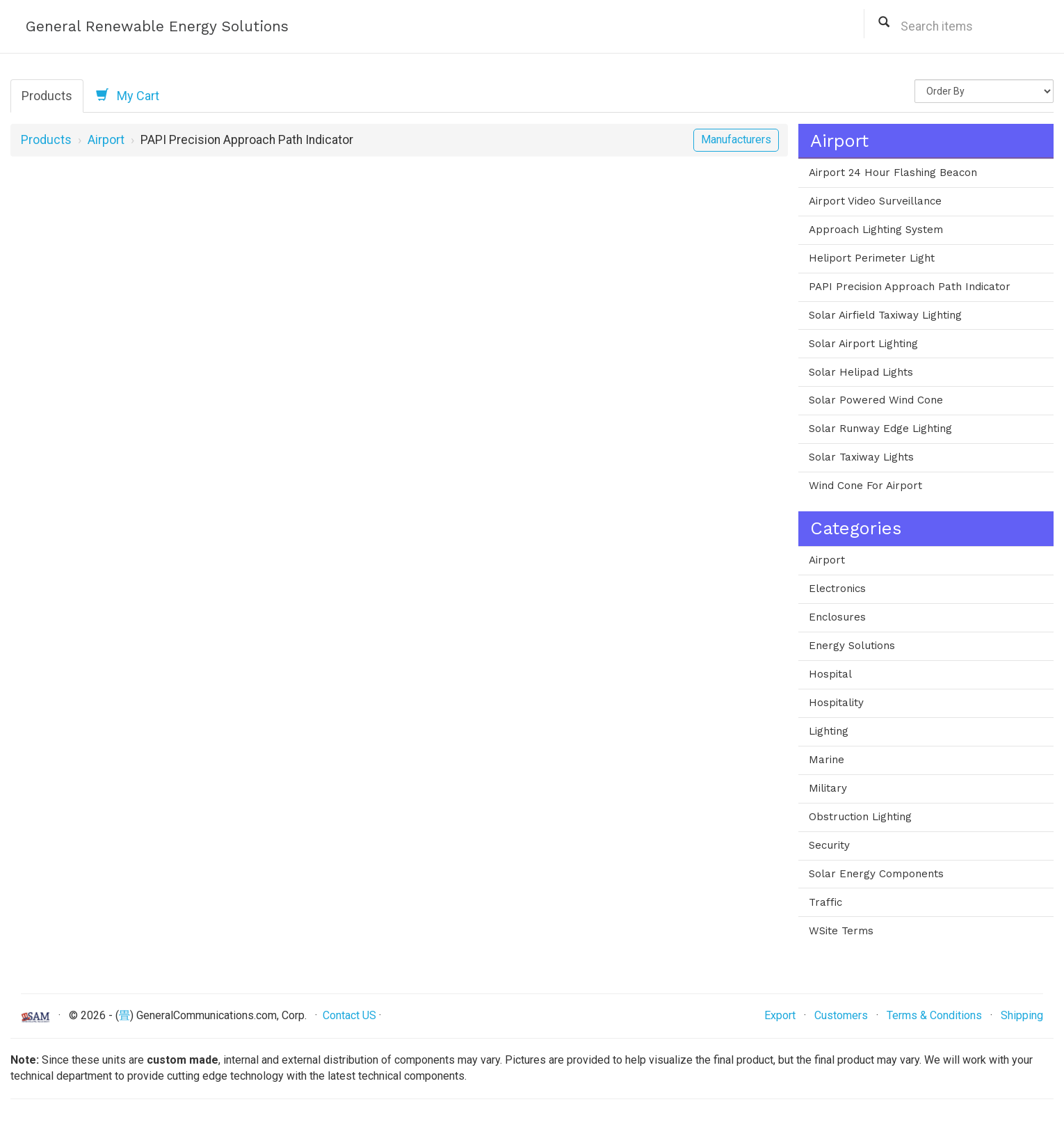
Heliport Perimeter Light (872, 258)
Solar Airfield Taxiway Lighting (885, 315)
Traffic (825, 902)
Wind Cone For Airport (865, 485)
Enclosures (837, 617)
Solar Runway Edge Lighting (880, 428)
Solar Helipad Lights (861, 372)
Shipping (1022, 1015)
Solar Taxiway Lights (861, 457)
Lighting (828, 731)
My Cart (127, 95)
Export (780, 1015)
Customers (841, 1015)
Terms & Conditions (934, 1015)
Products (47, 95)
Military (828, 788)
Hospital (830, 674)
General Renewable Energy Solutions (157, 26)
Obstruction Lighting (860, 816)
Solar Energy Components (876, 874)
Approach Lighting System (876, 229)
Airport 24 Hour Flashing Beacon (893, 172)
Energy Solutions (852, 645)
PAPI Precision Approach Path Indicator (909, 286)
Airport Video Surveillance (875, 201)
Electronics (837, 588)
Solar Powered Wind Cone (876, 400)
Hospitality (836, 702)
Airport (106, 140)
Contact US (349, 1015)
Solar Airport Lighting (863, 343)
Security (829, 845)
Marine (826, 759)
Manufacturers (736, 139)
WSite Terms (841, 931)
